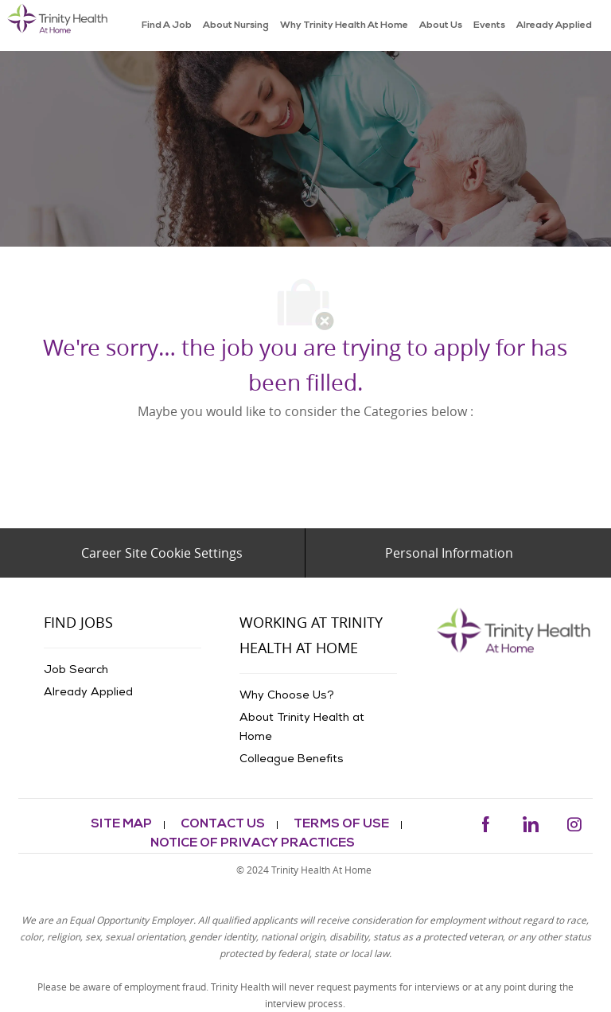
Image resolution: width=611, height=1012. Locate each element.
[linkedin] (530, 821)
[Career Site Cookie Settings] (162, 553)
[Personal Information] (449, 553)
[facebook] (485, 821)
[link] (57, 25)
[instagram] (574, 821)
